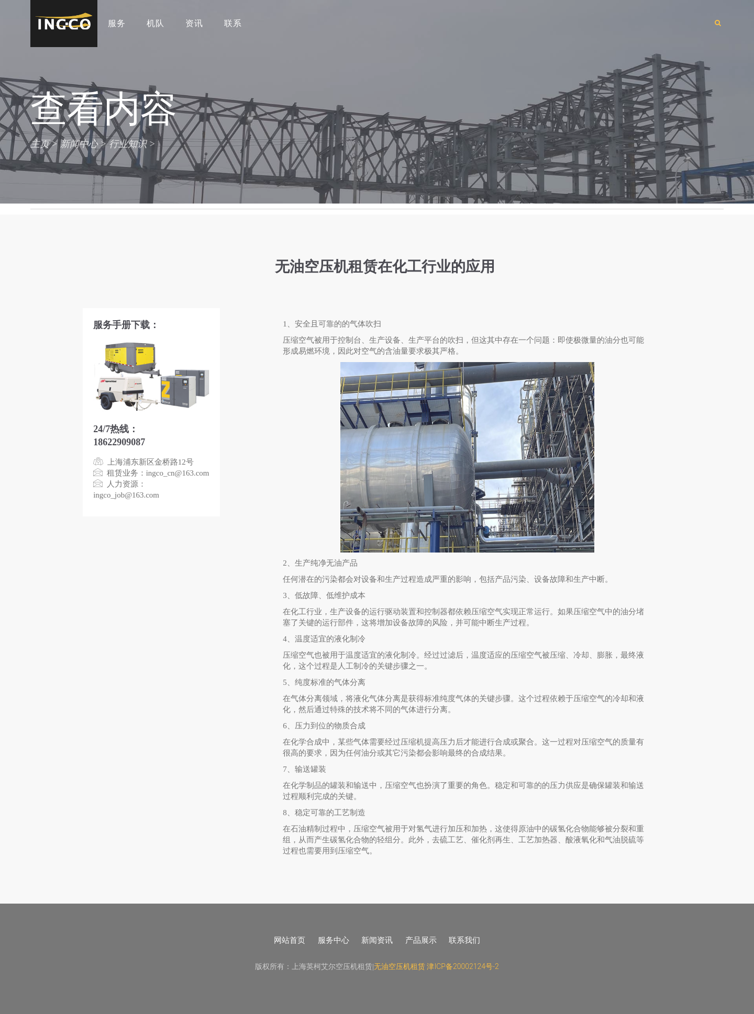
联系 (233, 23)
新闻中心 (79, 143)
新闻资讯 (377, 940)
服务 (117, 23)
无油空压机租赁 (399, 966)
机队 (155, 23)
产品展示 (421, 940)
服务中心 (333, 940)
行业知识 (128, 143)
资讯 (194, 23)
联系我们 (464, 940)
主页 (39, 143)
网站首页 (289, 940)
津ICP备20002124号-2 (462, 966)
